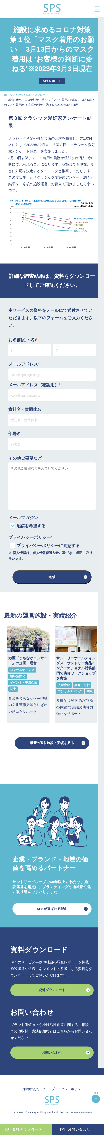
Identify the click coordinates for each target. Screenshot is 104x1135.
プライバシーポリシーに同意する (48, 545)
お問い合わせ (52, 1056)
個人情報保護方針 (46, 553)
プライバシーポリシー (68, 1092)
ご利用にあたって (32, 1092)
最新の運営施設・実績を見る (52, 744)
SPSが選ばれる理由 (52, 910)
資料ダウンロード (52, 992)
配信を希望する (31, 526)
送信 (52, 577)
